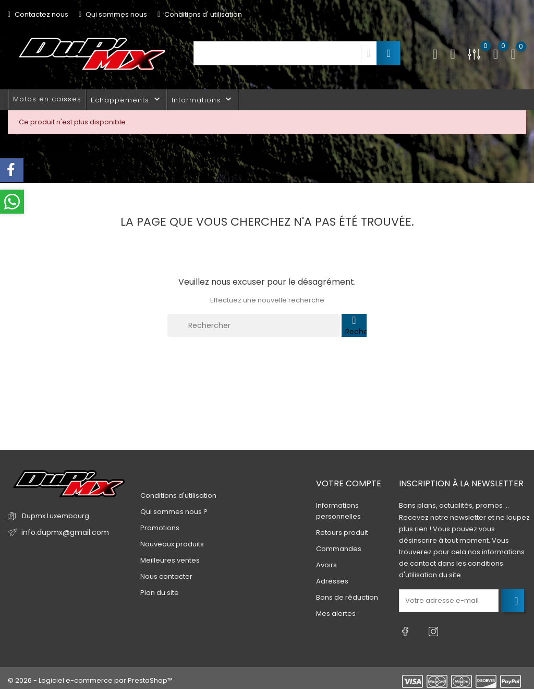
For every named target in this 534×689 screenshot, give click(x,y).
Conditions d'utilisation (178, 495)
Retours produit (342, 533)
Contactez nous (38, 14)
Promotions (159, 528)
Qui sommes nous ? (174, 512)
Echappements (126, 99)
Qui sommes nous (113, 14)
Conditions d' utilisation (199, 14)
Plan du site (159, 593)
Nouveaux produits (172, 544)
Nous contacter (166, 576)
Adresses (332, 581)
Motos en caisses (47, 99)
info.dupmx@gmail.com (61, 533)
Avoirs (326, 565)
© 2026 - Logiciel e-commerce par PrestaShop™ (90, 676)
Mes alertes (336, 613)
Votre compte (348, 483)
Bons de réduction (347, 597)
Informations (203, 99)
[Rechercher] (253, 325)
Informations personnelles (338, 510)
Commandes (338, 549)
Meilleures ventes (170, 560)
